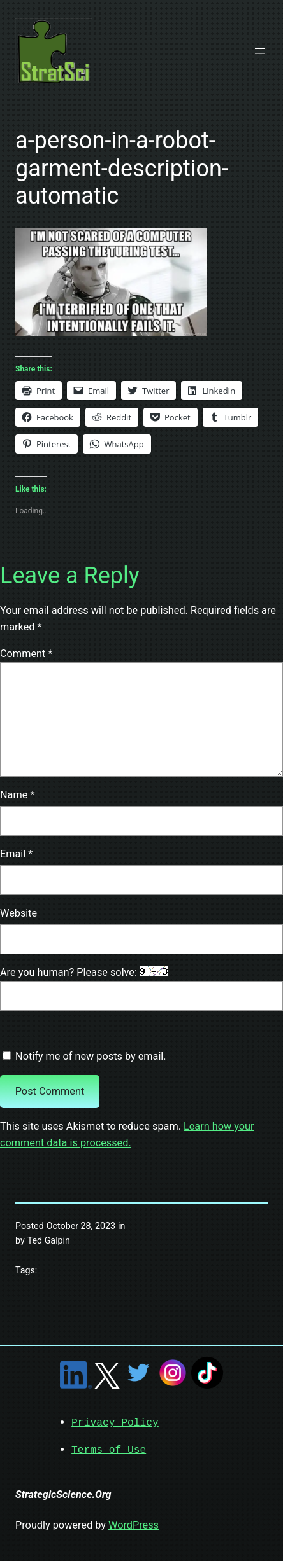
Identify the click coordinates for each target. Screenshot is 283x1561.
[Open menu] (260, 51)
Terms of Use (108, 1449)
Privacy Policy (115, 1422)
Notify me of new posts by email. (90, 1056)
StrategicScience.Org (63, 1493)
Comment (26, 654)
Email (16, 854)
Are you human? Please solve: (141, 988)
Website (18, 913)
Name (17, 795)
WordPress (133, 1524)
